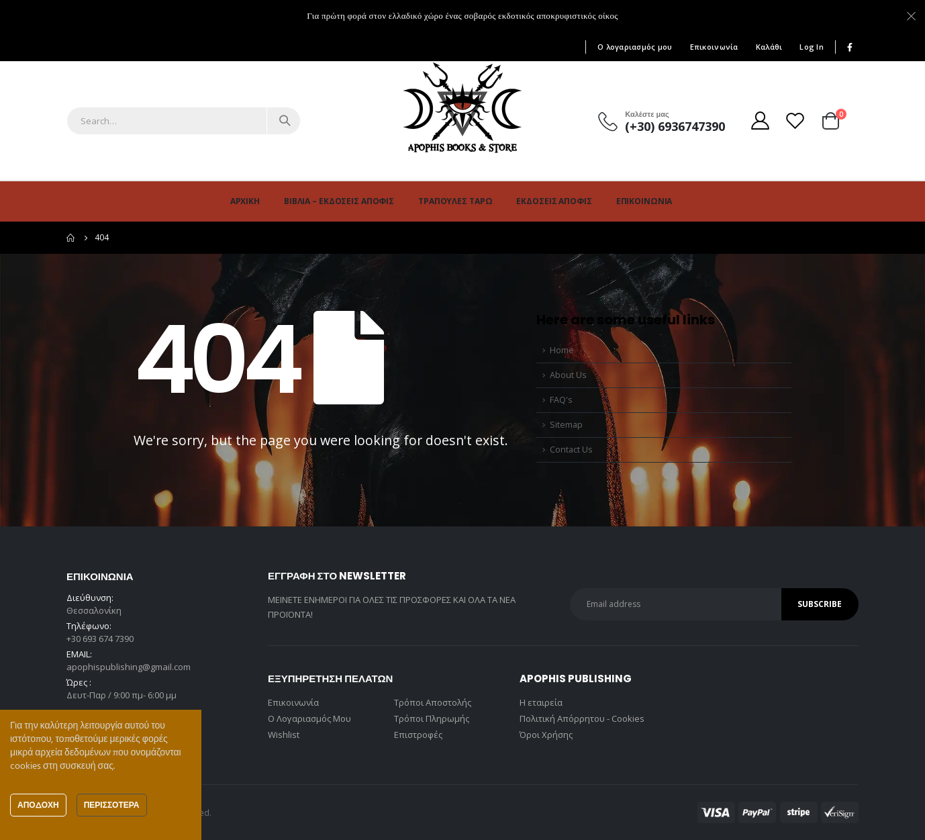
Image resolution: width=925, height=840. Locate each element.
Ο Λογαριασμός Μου (309, 718)
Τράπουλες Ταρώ (455, 201)
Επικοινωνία (714, 47)
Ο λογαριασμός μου (635, 47)
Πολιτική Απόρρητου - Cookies (582, 718)
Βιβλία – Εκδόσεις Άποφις (339, 201)
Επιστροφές (418, 735)
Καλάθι (769, 47)
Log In (811, 47)
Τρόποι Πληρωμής (431, 718)
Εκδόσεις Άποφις (553, 201)
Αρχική (245, 201)
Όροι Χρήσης (546, 735)
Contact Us (571, 449)
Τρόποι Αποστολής (432, 702)
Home (562, 350)
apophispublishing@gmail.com (128, 667)
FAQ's (561, 400)
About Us (568, 375)
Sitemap (566, 424)
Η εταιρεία (541, 702)
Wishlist (283, 735)
